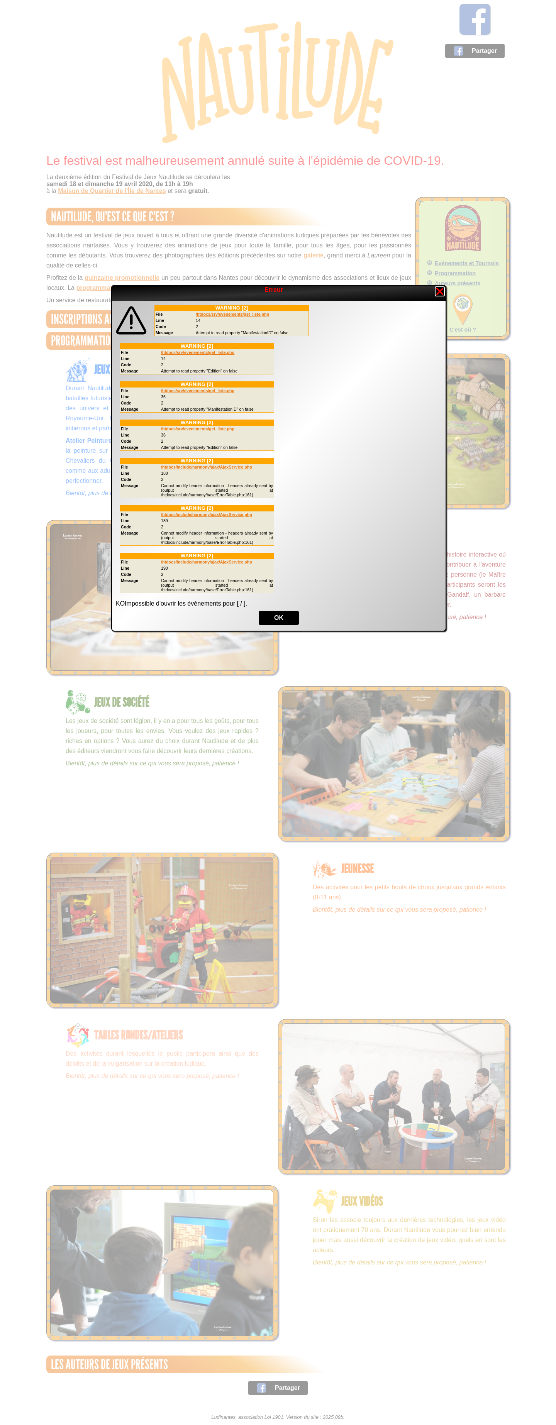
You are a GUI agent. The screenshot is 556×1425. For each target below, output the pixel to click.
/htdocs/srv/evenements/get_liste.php (232, 314)
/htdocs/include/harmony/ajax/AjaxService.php (206, 467)
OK (278, 617)
